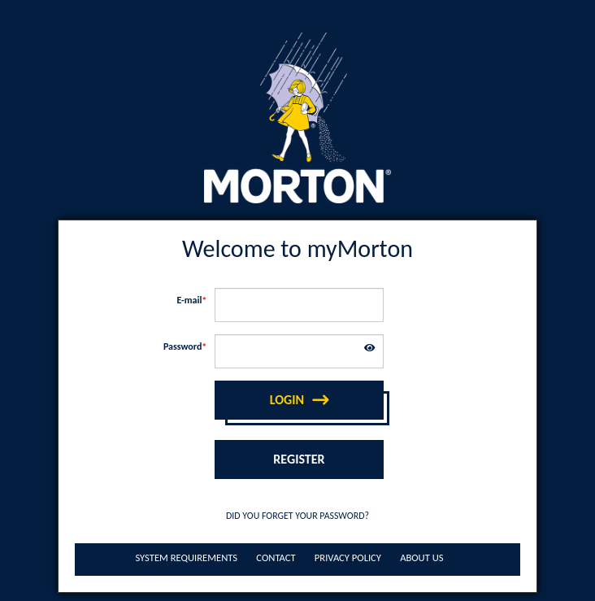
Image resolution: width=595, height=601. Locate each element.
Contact (275, 557)
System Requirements (186, 557)
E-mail (189, 300)
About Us (421, 557)
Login (287, 399)
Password (182, 346)
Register (298, 459)
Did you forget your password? (297, 515)
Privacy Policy (348, 557)
